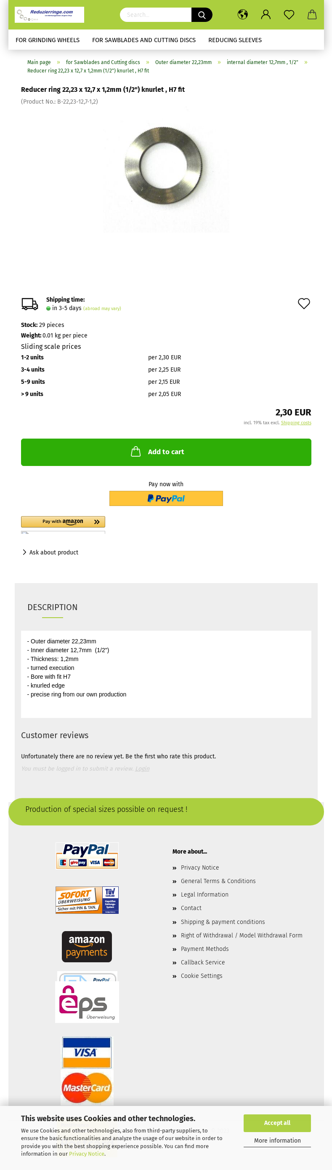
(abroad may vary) (102, 308)
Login (142, 768)
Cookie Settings (202, 976)
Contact (191, 908)
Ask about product (53, 552)
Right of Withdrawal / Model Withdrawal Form (242, 935)
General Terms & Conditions (218, 881)
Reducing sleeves (235, 40)
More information (277, 1140)
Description (52, 607)
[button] (109, 525)
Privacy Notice (86, 1154)
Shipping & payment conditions (223, 922)
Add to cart (156, 451)
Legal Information (204, 894)
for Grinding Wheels (48, 40)
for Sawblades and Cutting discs (144, 40)
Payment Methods (205, 949)
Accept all (277, 1123)
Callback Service (203, 962)
